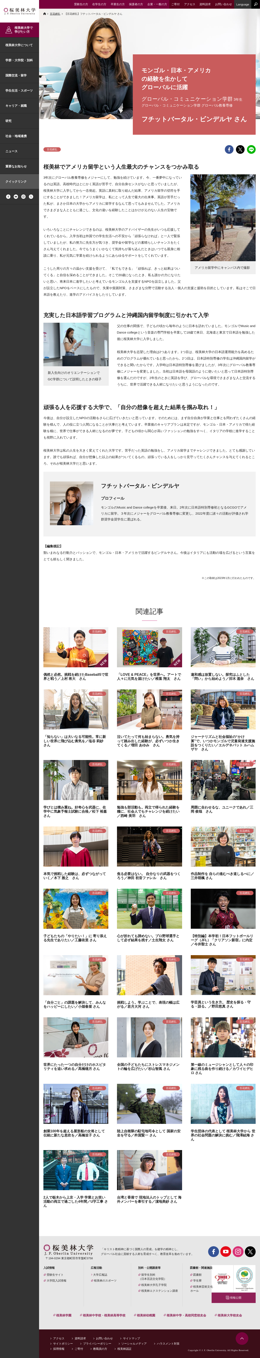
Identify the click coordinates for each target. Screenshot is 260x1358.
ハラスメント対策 (168, 1343)
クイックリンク (16, 181)
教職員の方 (100, 1348)
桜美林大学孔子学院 (154, 1285)
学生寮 (197, 1280)
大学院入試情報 (56, 1280)
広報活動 (96, 1267)
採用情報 (58, 1348)
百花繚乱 (55, 13)
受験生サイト (55, 1274)
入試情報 (49, 1267)
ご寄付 (79, 1348)
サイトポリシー (63, 1343)
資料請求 (80, 1338)
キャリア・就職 (16, 105)
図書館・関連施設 (201, 1267)
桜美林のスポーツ (105, 1280)
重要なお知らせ (16, 166)
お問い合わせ (104, 1338)
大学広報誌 (100, 1274)
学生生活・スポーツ (19, 90)
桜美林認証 (124, 1348)
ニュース (11, 151)
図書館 (197, 1274)
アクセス (58, 1338)
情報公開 (235, 1297)
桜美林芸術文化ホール (201, 1289)
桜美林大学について (19, 45)
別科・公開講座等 (149, 1267)
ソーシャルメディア (134, 1343)
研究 (8, 121)
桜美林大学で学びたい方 (24, 29)
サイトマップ (131, 1338)
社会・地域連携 (16, 136)
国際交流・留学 (16, 75)
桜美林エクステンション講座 (159, 1290)
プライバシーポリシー (97, 1343)
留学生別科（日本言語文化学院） (152, 1277)
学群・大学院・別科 (19, 60)
